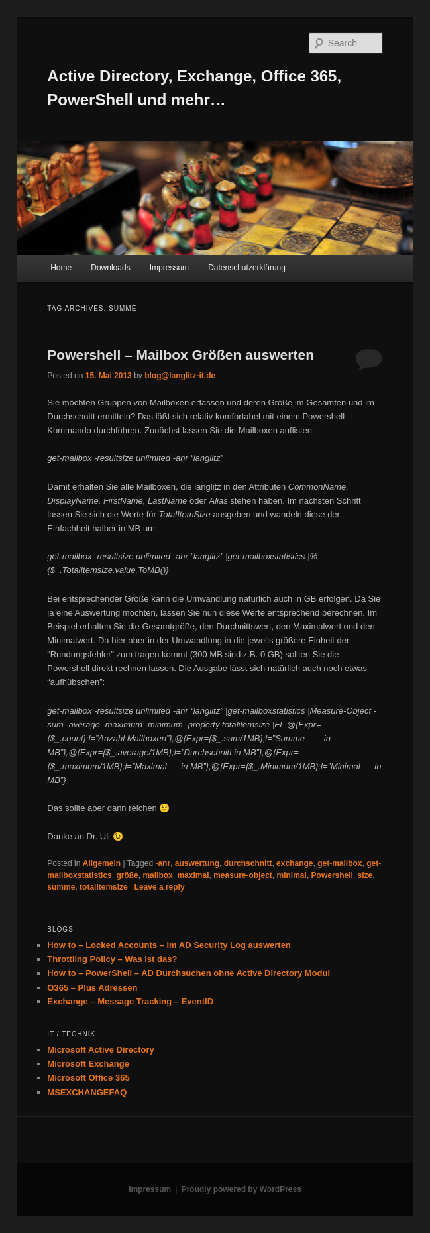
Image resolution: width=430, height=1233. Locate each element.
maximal (193, 875)
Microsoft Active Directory (100, 1050)
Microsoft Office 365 (88, 1078)
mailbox (157, 875)
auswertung (197, 863)
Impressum (169, 267)
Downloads (110, 267)
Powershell (332, 875)
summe (61, 887)
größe (127, 875)
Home (61, 267)
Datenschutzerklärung (247, 267)
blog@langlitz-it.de (179, 375)
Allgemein (102, 863)
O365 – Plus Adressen (92, 987)
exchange (294, 863)
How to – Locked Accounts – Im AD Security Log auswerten (168, 945)
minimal (292, 875)
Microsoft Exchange (88, 1064)
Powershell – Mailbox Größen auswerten (180, 354)
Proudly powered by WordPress (241, 1189)
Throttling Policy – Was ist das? (112, 959)
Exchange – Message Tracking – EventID (130, 1001)
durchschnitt (248, 863)
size (365, 875)
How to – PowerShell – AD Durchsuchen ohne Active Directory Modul (188, 973)
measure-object (242, 875)
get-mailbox (339, 863)
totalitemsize (104, 887)
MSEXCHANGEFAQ (87, 1092)
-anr (162, 863)
